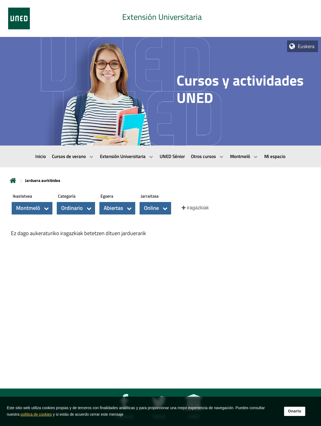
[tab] (160, 18)
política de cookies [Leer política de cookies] (36, 415)
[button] (32, 208)
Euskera (306, 46)
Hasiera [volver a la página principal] (13, 180)
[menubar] (160, 156)
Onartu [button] (294, 412)
